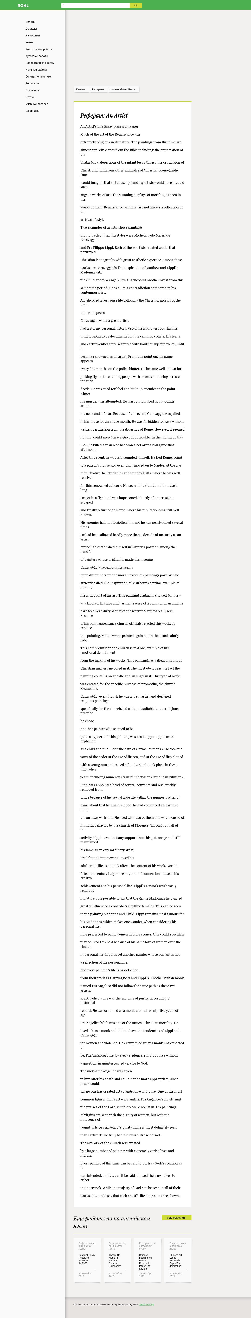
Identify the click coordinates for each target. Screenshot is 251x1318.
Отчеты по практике (38, 76)
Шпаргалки (33, 110)
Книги (29, 42)
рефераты (98, 89)
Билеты (30, 21)
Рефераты (32, 83)
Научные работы (36, 69)
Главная (80, 89)
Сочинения (33, 90)
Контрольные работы (39, 49)
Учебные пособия (37, 104)
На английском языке (123, 89)
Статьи (30, 97)
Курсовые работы (37, 56)
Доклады (31, 28)
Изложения (33, 35)
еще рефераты (176, 1217)
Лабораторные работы (40, 62)
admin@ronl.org (146, 1304)
